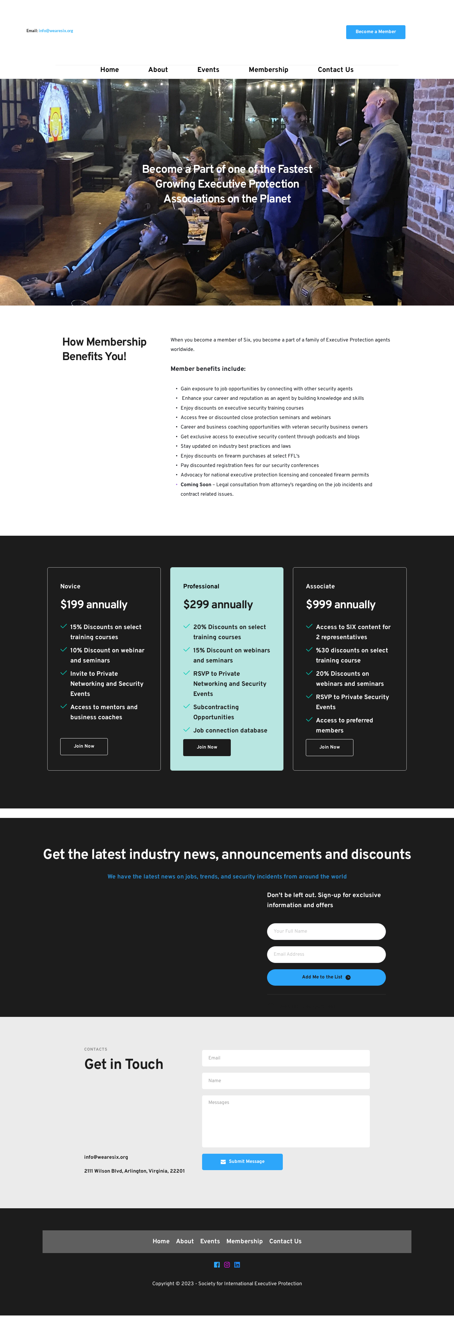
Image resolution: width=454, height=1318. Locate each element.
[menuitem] (109, 70)
